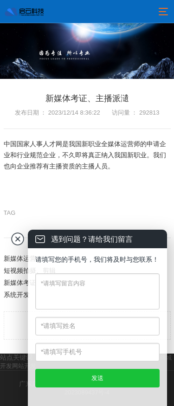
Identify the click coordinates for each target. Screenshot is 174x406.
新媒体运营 (20, 258)
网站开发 (24, 365)
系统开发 (17, 294)
